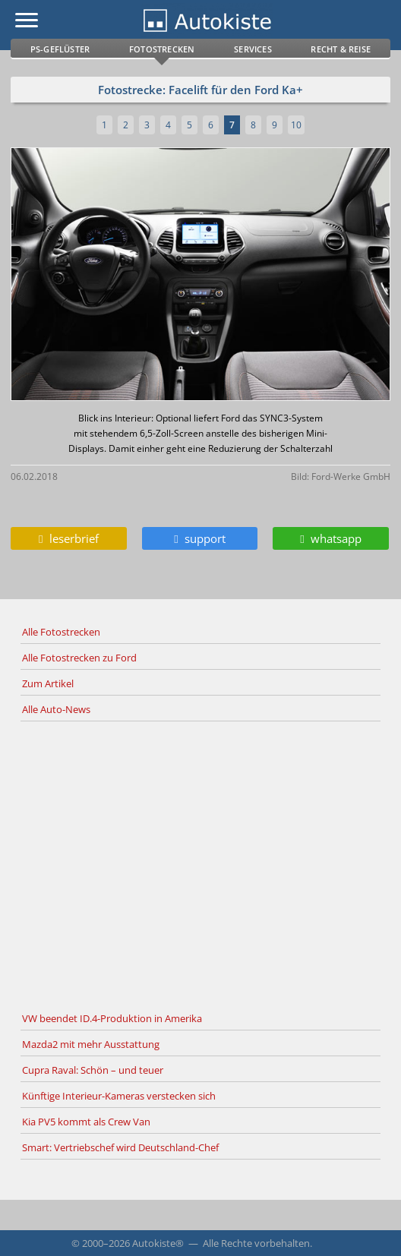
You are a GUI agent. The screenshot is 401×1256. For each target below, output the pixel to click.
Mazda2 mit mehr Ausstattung (90, 1044)
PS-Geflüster (60, 49)
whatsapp (330, 538)
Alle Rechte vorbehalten (256, 1243)
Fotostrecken (161, 49)
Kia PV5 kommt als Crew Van (86, 1121)
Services (253, 49)
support (199, 538)
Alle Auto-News (56, 709)
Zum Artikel (48, 683)
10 (296, 124)
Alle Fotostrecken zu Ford (79, 657)
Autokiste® (158, 1243)
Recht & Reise (341, 49)
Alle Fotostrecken (61, 632)
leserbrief (68, 538)
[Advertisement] (200, 864)
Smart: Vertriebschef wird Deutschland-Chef (120, 1147)
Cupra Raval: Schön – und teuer (92, 1070)
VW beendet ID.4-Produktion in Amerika (112, 1018)
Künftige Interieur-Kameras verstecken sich (119, 1096)
